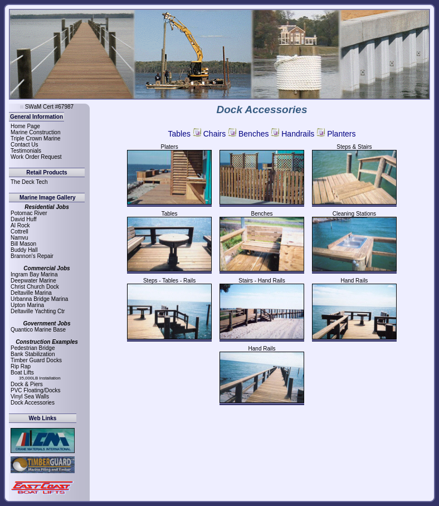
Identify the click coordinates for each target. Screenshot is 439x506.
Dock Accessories (33, 403)
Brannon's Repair (32, 256)
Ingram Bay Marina (34, 274)
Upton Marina (27, 305)
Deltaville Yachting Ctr (38, 311)
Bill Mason (23, 244)
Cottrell (19, 231)
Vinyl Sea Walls (30, 396)
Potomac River (29, 213)
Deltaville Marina (31, 293)
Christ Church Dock (35, 287)
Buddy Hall (24, 250)
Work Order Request (36, 157)
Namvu (19, 238)
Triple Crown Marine (36, 138)
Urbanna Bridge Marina (39, 299)
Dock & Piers (27, 384)
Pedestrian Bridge (33, 348)
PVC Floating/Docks (35, 390)
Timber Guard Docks (36, 360)
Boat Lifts (22, 372)
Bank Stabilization (33, 354)
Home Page (25, 126)
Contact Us (24, 145)
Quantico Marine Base (38, 330)
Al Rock (20, 225)
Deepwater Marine (33, 281)
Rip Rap (21, 366)
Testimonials (26, 151)
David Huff (24, 219)
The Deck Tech (29, 182)
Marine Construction (35, 132)
